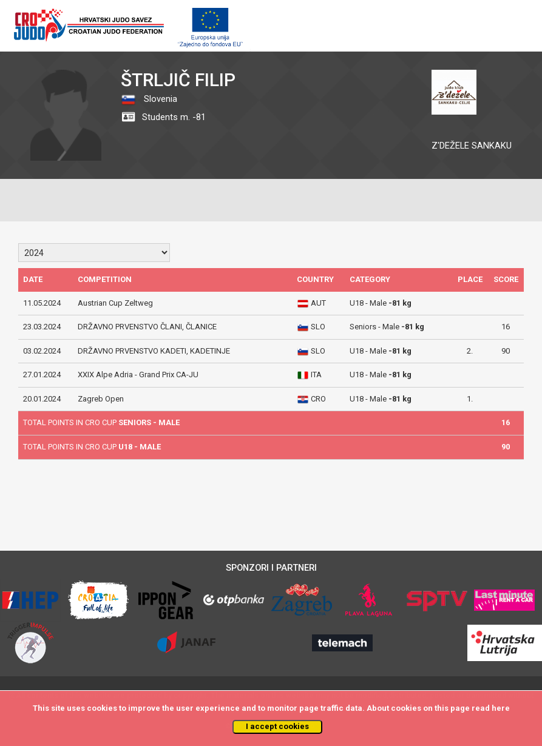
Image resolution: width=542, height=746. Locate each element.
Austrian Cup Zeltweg (115, 302)
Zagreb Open (101, 398)
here (501, 708)
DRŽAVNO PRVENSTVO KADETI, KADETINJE (154, 350)
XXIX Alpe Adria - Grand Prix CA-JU (138, 374)
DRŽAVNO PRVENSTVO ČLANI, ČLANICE (147, 326)
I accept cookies (277, 726)
